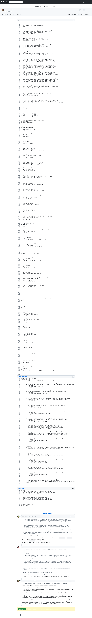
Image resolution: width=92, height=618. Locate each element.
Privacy (33, 614)
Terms (30, 614)
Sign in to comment (54, 609)
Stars (18, 14)
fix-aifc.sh (12, 10)
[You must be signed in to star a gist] (81, 10)
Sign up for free (22, 609)
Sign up (89, 2)
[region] (46, 198)
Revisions (10, 14)
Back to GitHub (31, 2)
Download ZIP (87, 14)
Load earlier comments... (48, 513)
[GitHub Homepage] (20, 615)
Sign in (84, 2)
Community (44, 614)
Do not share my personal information (65, 614)
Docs (48, 614)
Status (40, 614)
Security (37, 614)
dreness (6, 10)
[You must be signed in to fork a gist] (87, 10)
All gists (25, 2)
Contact (51, 614)
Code (4, 14)
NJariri (23, 547)
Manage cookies (55, 614)
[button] (82, 14)
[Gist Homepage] (4, 2)
